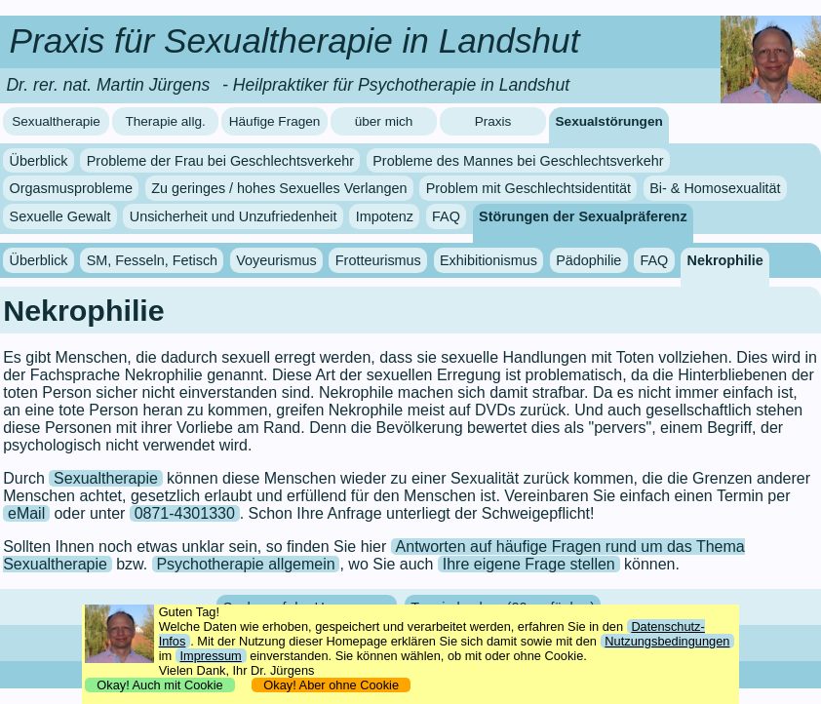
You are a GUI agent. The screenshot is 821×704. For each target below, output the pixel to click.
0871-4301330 (185, 513)
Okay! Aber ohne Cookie (331, 685)
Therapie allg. (165, 121)
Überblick (39, 161)
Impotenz (384, 216)
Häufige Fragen (275, 121)
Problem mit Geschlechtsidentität (528, 188)
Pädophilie (588, 260)
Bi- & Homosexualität (714, 188)
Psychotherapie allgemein (245, 564)
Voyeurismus (276, 260)
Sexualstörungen (609, 121)
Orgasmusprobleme (71, 188)
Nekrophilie (724, 260)
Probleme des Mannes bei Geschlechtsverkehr (517, 161)
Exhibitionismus (488, 260)
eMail (26, 513)
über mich (384, 121)
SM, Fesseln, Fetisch (152, 260)
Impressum (210, 655)
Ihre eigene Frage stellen (529, 564)
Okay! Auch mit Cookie (160, 685)
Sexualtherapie (56, 121)
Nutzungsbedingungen (667, 641)
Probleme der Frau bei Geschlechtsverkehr (220, 161)
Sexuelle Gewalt (60, 216)
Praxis (493, 121)
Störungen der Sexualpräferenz (583, 216)
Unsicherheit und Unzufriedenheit (233, 216)
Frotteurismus (378, 260)
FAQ (446, 216)
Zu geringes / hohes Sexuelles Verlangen (279, 188)
